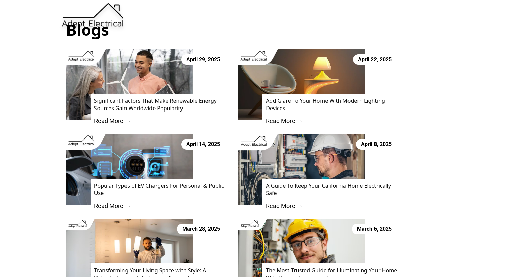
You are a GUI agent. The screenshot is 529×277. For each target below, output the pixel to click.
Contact (342, 16)
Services (277, 16)
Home (219, 16)
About (246, 16)
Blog (314, 16)
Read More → (106, 124)
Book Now (396, 15)
